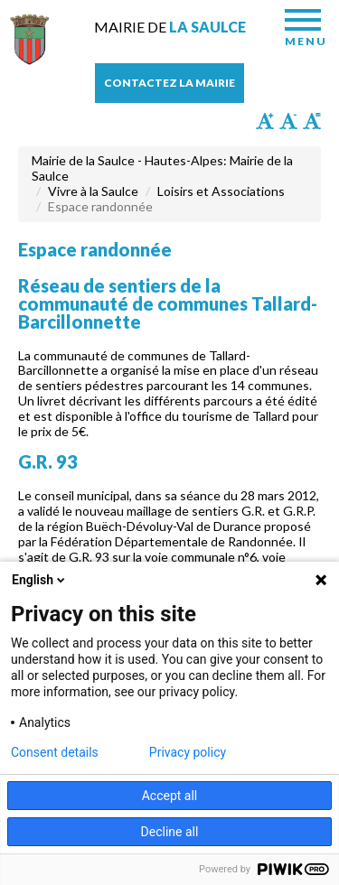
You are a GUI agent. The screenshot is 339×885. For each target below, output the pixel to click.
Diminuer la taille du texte (288, 121)
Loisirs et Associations (221, 191)
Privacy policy (187, 752)
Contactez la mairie (169, 82)
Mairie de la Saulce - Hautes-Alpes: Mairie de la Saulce (162, 168)
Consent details (55, 752)
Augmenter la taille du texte (265, 121)
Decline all (170, 831)
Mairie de (170, 26)
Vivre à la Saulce (93, 191)
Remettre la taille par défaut (312, 121)
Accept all (170, 795)
